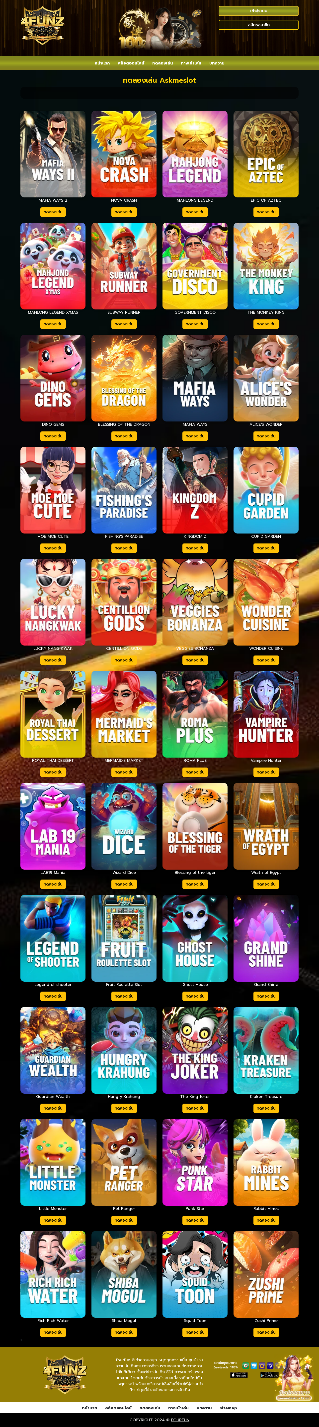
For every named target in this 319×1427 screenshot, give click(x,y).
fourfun (180, 1420)
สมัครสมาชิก (259, 25)
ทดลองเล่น (53, 212)
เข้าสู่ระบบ (258, 11)
